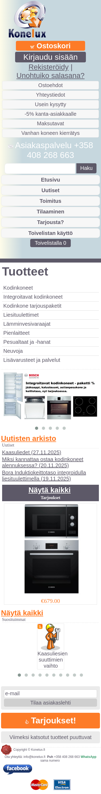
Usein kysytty (50, 104)
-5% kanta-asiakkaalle (51, 114)
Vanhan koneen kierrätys (50, 133)
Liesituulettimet (21, 315)
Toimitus (51, 201)
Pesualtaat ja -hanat (27, 342)
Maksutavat (50, 123)
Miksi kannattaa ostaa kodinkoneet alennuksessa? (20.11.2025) (43, 462)
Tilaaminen (50, 211)
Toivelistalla (50, 243)
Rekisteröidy (48, 67)
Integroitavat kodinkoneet (33, 297)
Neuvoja (13, 351)
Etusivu (50, 180)
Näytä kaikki (49, 490)
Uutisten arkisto (28, 438)
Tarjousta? (50, 222)
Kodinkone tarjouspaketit (32, 306)
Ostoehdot (50, 85)
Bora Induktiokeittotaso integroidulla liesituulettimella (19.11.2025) (44, 476)
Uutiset (51, 190)
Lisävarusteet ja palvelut (31, 360)
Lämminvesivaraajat (27, 324)
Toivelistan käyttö (50, 233)
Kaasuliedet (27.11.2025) (32, 452)
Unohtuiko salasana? (50, 75)
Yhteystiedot (50, 95)
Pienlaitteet (16, 333)
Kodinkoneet (18, 288)
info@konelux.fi (34, 757)
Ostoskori (50, 46)
